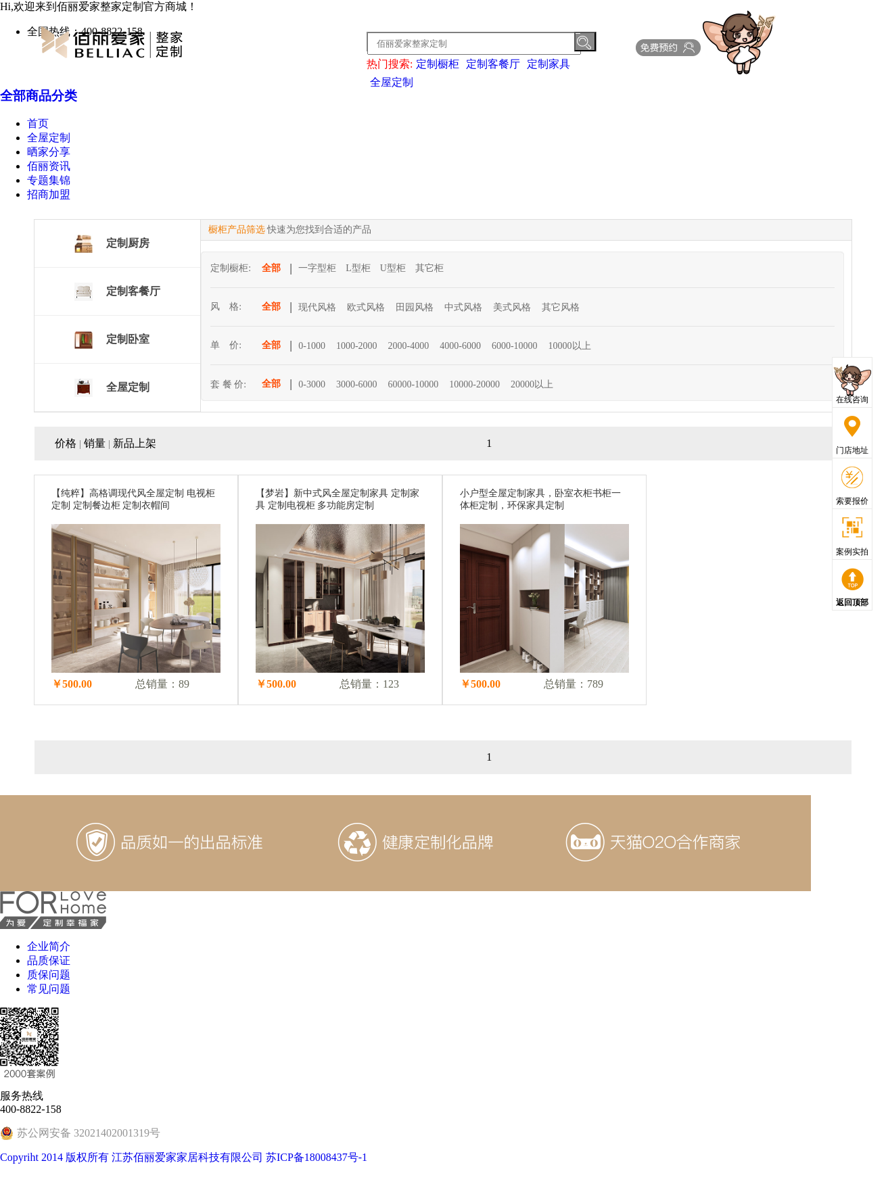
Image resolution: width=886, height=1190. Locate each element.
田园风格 (415, 307)
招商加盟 (48, 194)
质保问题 (48, 974)
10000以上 (570, 346)
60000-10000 (413, 384)
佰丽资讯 (48, 166)
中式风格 (463, 307)
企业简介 (48, 946)
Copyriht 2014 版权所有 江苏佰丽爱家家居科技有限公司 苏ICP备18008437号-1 (183, 1157)
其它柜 (429, 268)
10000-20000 (474, 384)
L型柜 (358, 268)
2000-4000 (408, 346)
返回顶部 (852, 602)
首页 (38, 123)
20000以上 (532, 384)
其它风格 (561, 307)
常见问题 (48, 989)
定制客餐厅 (493, 64)
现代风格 (317, 307)
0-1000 (311, 346)
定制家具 (548, 64)
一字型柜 (317, 268)
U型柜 (393, 268)
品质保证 (48, 960)
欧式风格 (366, 307)
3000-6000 (356, 384)
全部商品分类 (38, 96)
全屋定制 (391, 82)
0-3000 (311, 384)
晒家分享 (48, 152)
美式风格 (512, 307)
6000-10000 (515, 346)
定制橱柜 (437, 64)
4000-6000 (460, 346)
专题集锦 (48, 180)
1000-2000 (356, 346)
